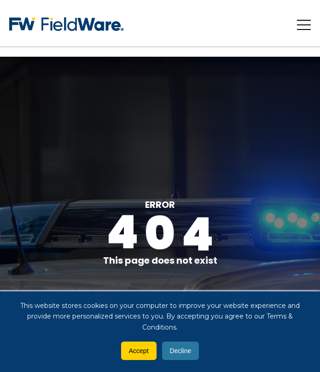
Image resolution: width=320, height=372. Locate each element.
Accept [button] (139, 350)
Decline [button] (181, 350)
